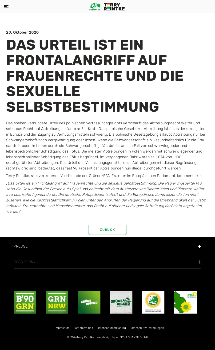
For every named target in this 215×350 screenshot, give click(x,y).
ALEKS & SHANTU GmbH (132, 337)
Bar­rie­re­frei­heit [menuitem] (83, 328)
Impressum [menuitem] (62, 328)
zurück (107, 230)
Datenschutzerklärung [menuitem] (111, 328)
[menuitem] (122, 338)
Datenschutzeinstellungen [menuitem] (147, 328)
